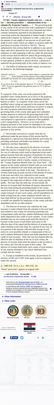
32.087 (29, 157)
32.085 (11, 258)
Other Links (10, 301)
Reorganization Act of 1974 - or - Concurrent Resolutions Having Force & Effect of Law (26, 283)
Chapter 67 (13, 13)
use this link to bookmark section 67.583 (20, 276)
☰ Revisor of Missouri (10, 1)
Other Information (13, 296)
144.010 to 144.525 (28, 45)
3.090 (28, 286)
